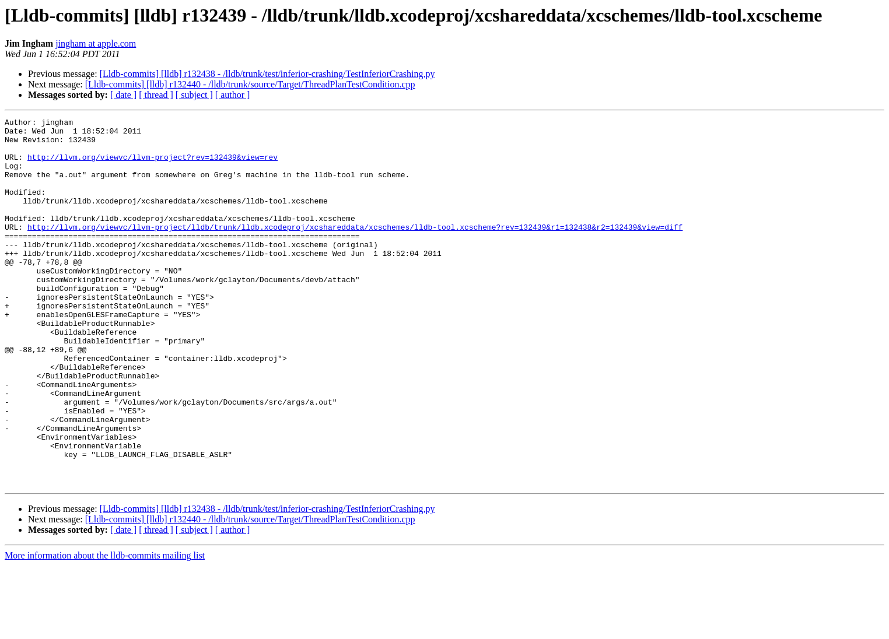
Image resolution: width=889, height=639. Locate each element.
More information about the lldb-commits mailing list (105, 629)
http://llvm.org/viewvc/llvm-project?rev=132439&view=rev (152, 165)
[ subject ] (194, 95)
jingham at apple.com (95, 43)
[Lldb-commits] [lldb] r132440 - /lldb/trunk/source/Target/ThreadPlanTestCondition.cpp (250, 84)
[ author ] (232, 95)
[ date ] (123, 95)
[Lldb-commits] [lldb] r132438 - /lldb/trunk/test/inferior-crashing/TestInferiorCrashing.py (267, 74)
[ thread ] (156, 95)
